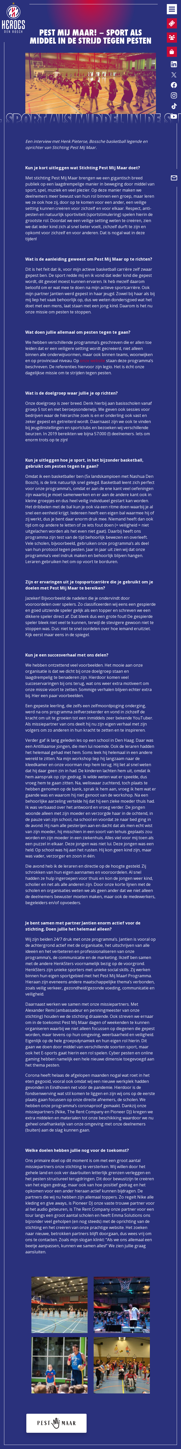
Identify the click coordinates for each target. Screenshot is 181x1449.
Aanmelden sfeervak (171, 38)
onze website (92, 360)
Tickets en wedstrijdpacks (171, 23)
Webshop (170, 52)
